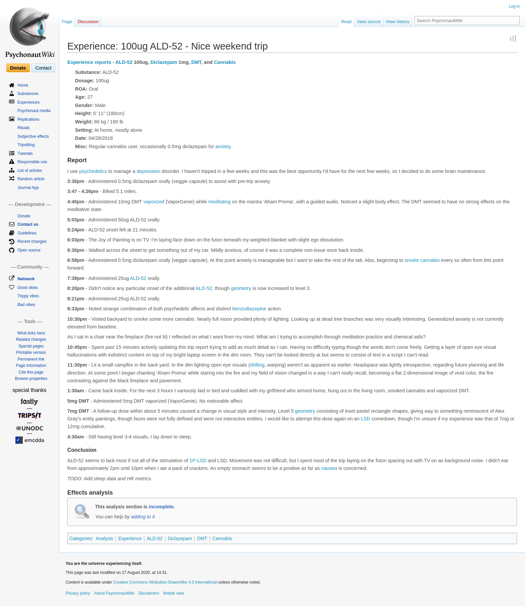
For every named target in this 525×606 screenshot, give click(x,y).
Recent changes (32, 241)
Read (346, 21)
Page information (31, 365)
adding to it (143, 516)
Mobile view (173, 593)
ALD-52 (124, 62)
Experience (130, 538)
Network (25, 278)
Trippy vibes (28, 296)
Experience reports (89, 62)
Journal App (28, 187)
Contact (43, 68)
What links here (31, 333)
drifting (257, 365)
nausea (329, 468)
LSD (365, 418)
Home (22, 85)
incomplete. (162, 506)
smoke (412, 260)
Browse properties (31, 378)
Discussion (87, 21)
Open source (29, 250)
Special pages (31, 346)
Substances (28, 93)
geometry (241, 288)
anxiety (222, 146)
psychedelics (93, 171)
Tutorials (25, 153)
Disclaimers (148, 593)
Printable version (31, 352)
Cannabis (225, 62)
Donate (18, 68)
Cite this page (31, 372)
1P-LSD (198, 460)
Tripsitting (26, 144)
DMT (196, 62)
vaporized (153, 201)
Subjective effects (33, 136)
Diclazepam (164, 62)
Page (67, 21)
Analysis (104, 538)
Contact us (27, 224)
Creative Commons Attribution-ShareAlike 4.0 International (165, 582)
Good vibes (27, 287)
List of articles (29, 170)
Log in (514, 6)
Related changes (31, 339)
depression (148, 171)
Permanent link (31, 359)
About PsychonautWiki (114, 593)
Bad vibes (26, 304)
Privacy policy (78, 593)
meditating (219, 201)
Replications (28, 119)
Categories (80, 538)
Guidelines (26, 233)
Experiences (28, 102)
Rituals (23, 127)
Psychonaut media (34, 110)
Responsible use (32, 162)
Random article (31, 179)
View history (397, 21)
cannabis (430, 260)
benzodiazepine (249, 308)
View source (369, 21)
